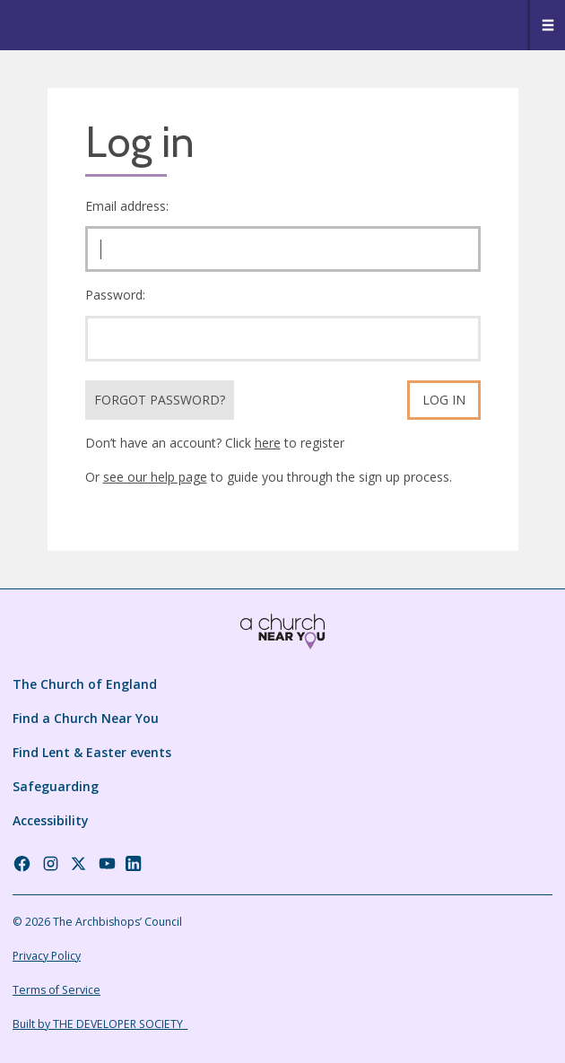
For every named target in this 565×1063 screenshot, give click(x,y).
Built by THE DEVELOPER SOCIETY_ (100, 1024)
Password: (115, 294)
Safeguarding (56, 786)
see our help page (155, 476)
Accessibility (51, 820)
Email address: (127, 205)
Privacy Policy (47, 955)
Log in (443, 399)
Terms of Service (56, 990)
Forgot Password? (159, 399)
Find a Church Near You (86, 718)
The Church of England (85, 684)
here (268, 442)
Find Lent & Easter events (92, 752)
